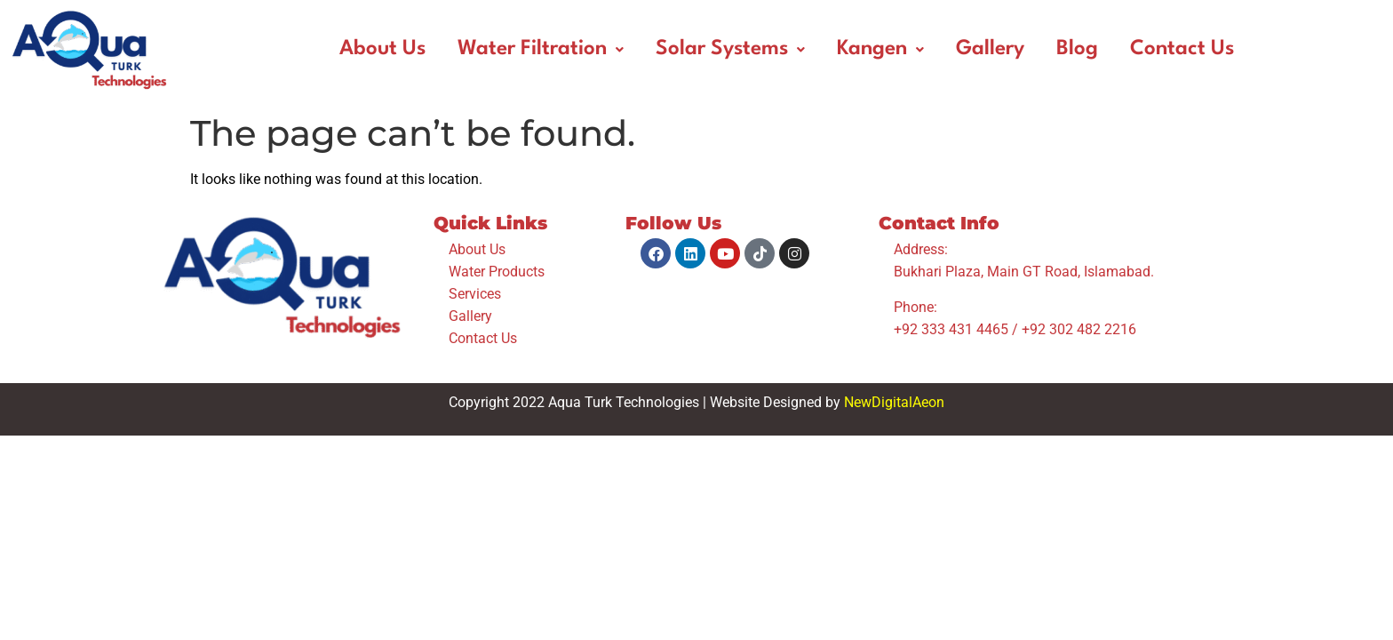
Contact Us (1182, 49)
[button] (541, 49)
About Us (382, 49)
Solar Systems (730, 49)
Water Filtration (541, 49)
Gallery (990, 49)
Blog (1077, 49)
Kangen (880, 49)
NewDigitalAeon (894, 402)
